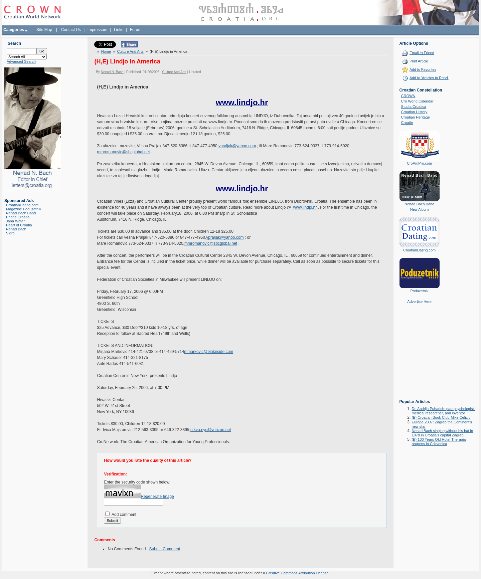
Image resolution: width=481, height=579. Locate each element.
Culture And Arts (130, 51)
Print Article (419, 61)
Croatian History (414, 112)
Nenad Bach (16, 229)
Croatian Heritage (415, 117)
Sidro (10, 233)
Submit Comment (164, 549)
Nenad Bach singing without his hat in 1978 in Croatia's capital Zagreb (442, 433)
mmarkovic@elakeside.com (208, 351)
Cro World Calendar (417, 101)
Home (106, 51)
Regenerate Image (157, 496)
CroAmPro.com (419, 163)
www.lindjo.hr (305, 207)
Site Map (44, 29)
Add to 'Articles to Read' (429, 78)
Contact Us (71, 29)
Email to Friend (422, 53)
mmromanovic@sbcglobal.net (123, 152)
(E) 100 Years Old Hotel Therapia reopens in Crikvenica (439, 441)
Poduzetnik (419, 291)
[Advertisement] (419, 356)
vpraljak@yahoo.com (237, 146)
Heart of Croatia (19, 225)
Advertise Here (419, 302)
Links (118, 29)
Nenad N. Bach (112, 72)
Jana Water (15, 221)
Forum (136, 29)
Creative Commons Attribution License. (297, 573)
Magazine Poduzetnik (23, 209)
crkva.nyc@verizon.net (210, 429)
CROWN (408, 96)
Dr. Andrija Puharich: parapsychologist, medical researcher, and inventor (443, 411)
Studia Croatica (413, 107)
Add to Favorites (423, 69)
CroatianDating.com (22, 205)
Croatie (407, 123)
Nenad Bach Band (21, 213)
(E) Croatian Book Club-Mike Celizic (441, 417)
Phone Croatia (17, 217)
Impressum (97, 29)
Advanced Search (21, 61)
